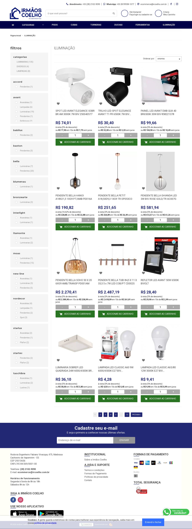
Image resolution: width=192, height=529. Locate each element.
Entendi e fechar (153, 522)
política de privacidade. (45, 523)
